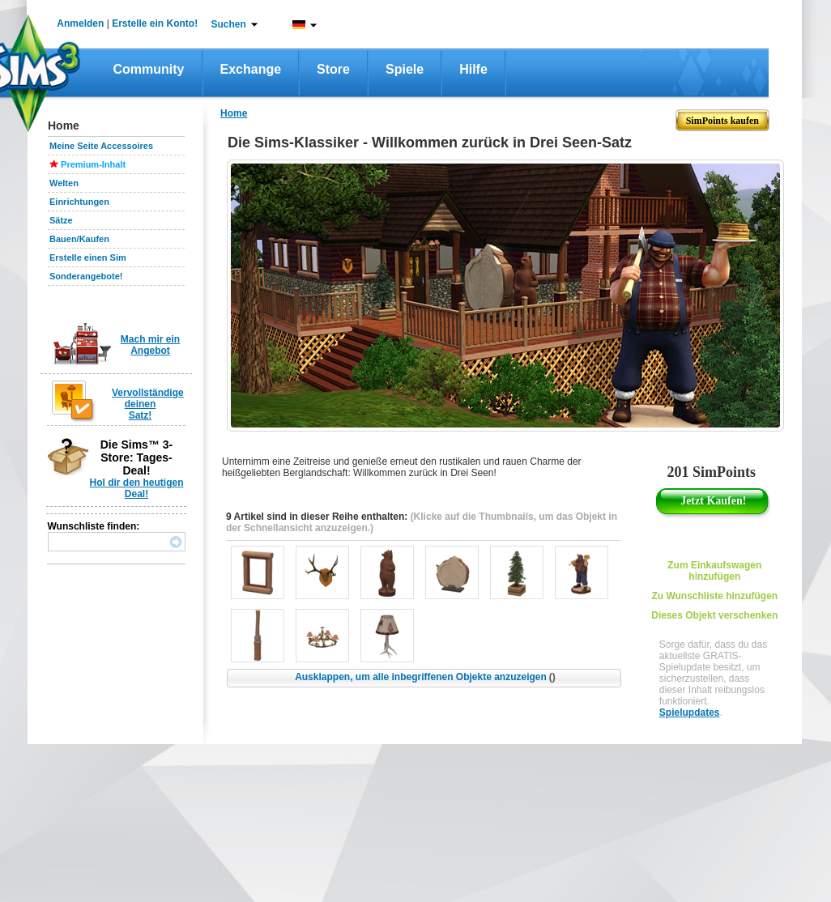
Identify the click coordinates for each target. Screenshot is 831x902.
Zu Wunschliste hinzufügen (714, 596)
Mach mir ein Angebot (150, 345)
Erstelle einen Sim (87, 257)
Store (333, 69)
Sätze (61, 220)
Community (149, 69)
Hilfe (473, 69)
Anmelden (80, 23)
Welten (64, 183)
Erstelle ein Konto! (155, 23)
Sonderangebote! (85, 276)
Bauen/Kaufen (79, 239)
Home (233, 113)
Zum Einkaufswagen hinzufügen (714, 570)
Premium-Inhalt (93, 164)
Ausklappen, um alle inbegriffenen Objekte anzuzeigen (425, 677)
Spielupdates (689, 712)
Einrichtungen (79, 201)
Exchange (251, 69)
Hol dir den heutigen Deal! (137, 488)
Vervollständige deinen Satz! (148, 404)
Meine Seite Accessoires (101, 146)
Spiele (405, 69)
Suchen (228, 24)
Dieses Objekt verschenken (714, 615)
